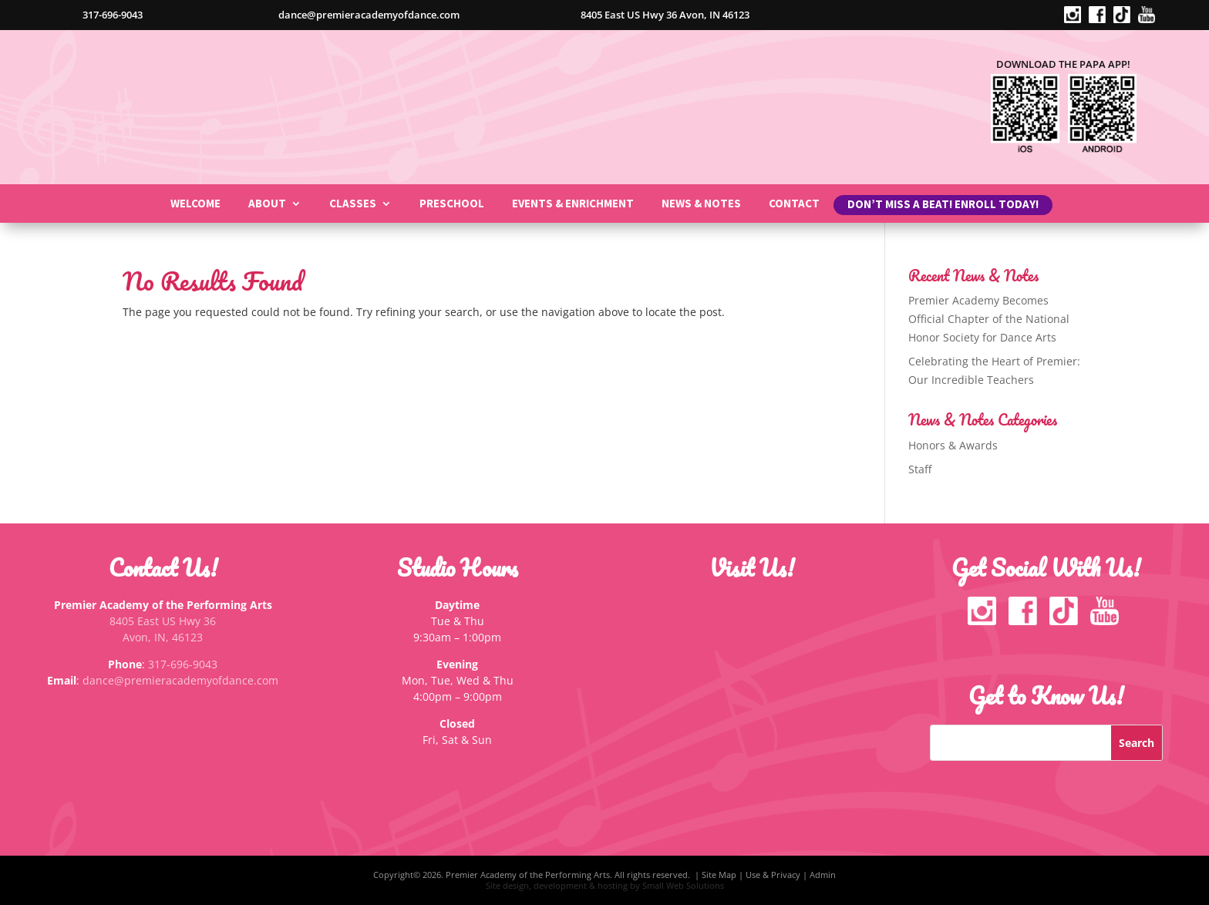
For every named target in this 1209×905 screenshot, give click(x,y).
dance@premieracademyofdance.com (180, 680)
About (267, 204)
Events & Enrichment (573, 204)
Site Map (719, 874)
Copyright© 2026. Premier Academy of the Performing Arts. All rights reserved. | (537, 874)
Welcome (195, 204)
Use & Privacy (773, 874)
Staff (919, 469)
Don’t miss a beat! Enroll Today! (943, 207)
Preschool (451, 204)
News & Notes (701, 204)
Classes (352, 204)
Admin (823, 874)
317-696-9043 (182, 664)
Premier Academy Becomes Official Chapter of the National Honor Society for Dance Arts (988, 319)
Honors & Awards (953, 445)
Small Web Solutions (683, 885)
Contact (794, 204)
